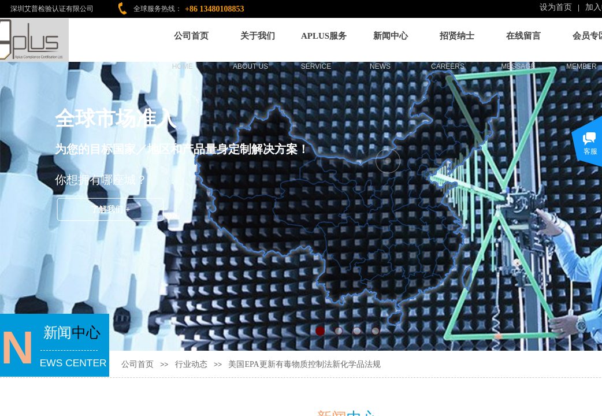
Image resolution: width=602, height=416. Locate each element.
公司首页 (191, 33)
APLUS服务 (324, 33)
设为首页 (556, 7)
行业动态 (191, 364)
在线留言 (523, 33)
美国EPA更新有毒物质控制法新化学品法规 (304, 364)
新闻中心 (390, 33)
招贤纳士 (457, 33)
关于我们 (257, 33)
